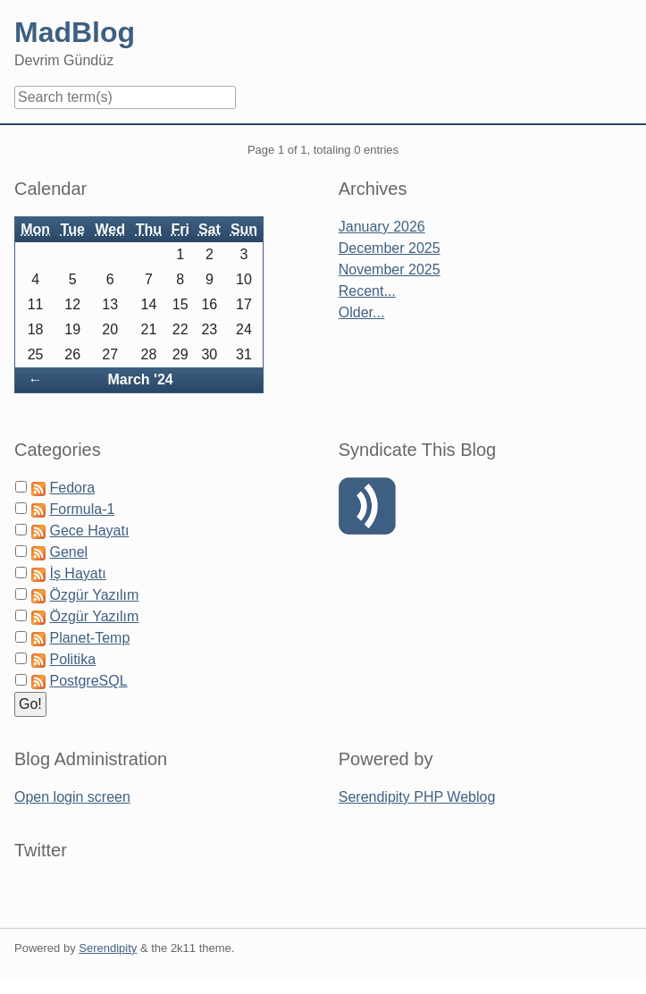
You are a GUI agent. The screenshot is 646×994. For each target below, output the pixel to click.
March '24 (140, 379)
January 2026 (382, 226)
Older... (362, 312)
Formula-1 (81, 509)
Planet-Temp (89, 637)
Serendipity (108, 948)
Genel (68, 552)
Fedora (72, 487)
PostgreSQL (88, 680)
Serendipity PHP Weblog (417, 796)
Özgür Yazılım (93, 594)
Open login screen (72, 796)
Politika (72, 659)
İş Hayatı (77, 573)
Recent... (367, 291)
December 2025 (389, 248)
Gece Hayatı (89, 530)
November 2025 (389, 269)
